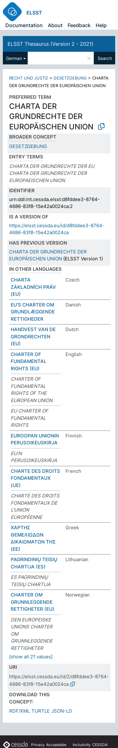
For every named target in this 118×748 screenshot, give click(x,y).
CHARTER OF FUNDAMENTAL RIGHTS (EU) (28, 361)
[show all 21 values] (31, 657)
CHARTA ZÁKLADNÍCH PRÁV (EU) (33, 287)
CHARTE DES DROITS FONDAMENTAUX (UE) (35, 478)
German (14, 58)
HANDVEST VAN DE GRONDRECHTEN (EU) (33, 336)
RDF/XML (19, 711)
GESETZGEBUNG (70, 77)
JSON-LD (61, 711)
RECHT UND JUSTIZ (28, 77)
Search (105, 58)
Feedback (79, 25)
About (55, 25)
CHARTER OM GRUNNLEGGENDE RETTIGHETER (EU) (32, 602)
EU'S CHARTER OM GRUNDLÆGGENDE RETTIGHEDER (33, 312)
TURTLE (40, 711)
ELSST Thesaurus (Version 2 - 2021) (50, 44)
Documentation (24, 25)
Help (101, 25)
